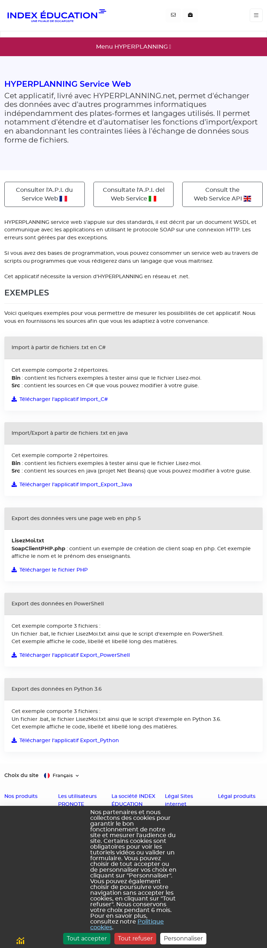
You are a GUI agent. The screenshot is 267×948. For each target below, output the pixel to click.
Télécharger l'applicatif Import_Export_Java (72, 484)
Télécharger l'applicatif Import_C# (60, 399)
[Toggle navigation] (256, 15)
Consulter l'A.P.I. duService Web (44, 194)
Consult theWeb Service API (222, 194)
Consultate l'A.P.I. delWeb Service (134, 194)
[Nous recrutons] (190, 15)
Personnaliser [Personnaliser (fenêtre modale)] (183, 938)
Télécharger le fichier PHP (50, 570)
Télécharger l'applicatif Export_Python (65, 740)
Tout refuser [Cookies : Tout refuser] (135, 938)
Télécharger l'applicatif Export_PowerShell (71, 655)
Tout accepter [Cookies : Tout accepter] (87, 938)
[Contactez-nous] (173, 15)
